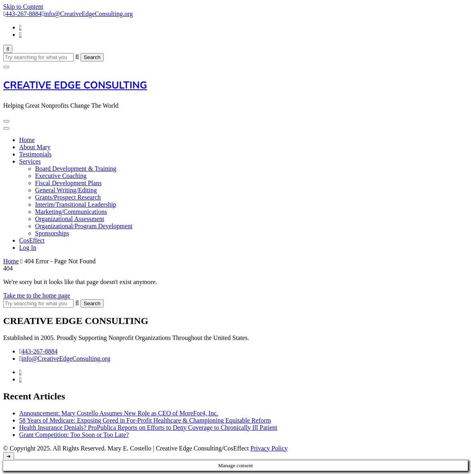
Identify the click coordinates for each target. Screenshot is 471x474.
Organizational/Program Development (84, 226)
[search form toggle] (7, 49)
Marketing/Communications (71, 211)
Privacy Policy (269, 448)
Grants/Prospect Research (68, 197)
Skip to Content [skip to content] (23, 6)
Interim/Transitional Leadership (75, 204)
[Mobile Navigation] (6, 121)
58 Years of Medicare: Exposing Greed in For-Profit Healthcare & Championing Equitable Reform (145, 420)
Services (30, 161)
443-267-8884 (40, 351)
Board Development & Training (75, 168)
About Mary (35, 147)
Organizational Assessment (69, 218)
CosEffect (32, 240)
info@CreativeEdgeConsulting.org (66, 358)
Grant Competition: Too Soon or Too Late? (74, 434)
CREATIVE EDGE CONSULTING (75, 85)
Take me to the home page (36, 295)
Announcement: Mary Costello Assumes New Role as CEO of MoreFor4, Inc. (118, 413)
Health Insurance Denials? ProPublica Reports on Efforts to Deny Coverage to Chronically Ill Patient (148, 427)
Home (27, 139)
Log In (27, 247)
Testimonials (35, 154)
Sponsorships (52, 233)
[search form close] (6, 67)
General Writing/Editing (66, 190)
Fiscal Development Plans (68, 183)
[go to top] (8, 456)
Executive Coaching (60, 175)
